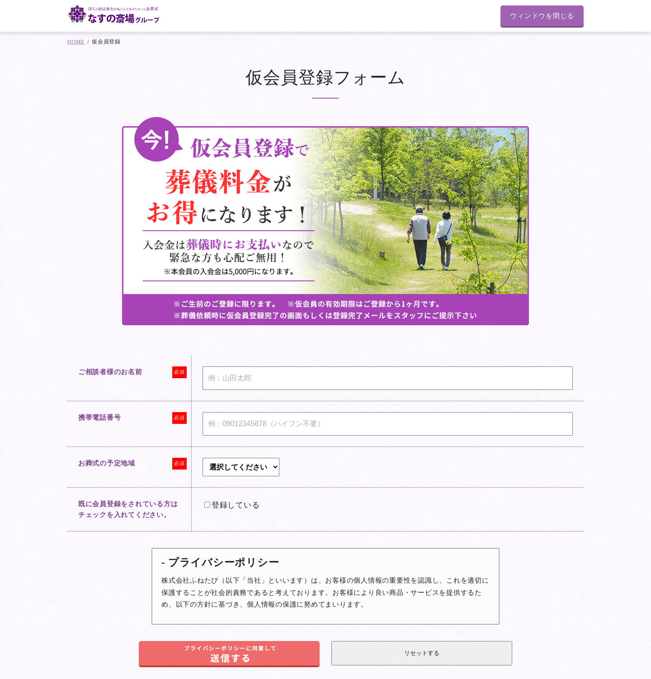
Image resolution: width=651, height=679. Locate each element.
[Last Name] (388, 378)
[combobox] (241, 467)
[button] (229, 653)
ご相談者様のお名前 (110, 371)
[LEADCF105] (207, 505)
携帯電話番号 (99, 417)
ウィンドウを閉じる (542, 15)
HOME (76, 41)
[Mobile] (388, 424)
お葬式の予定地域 (106, 463)
